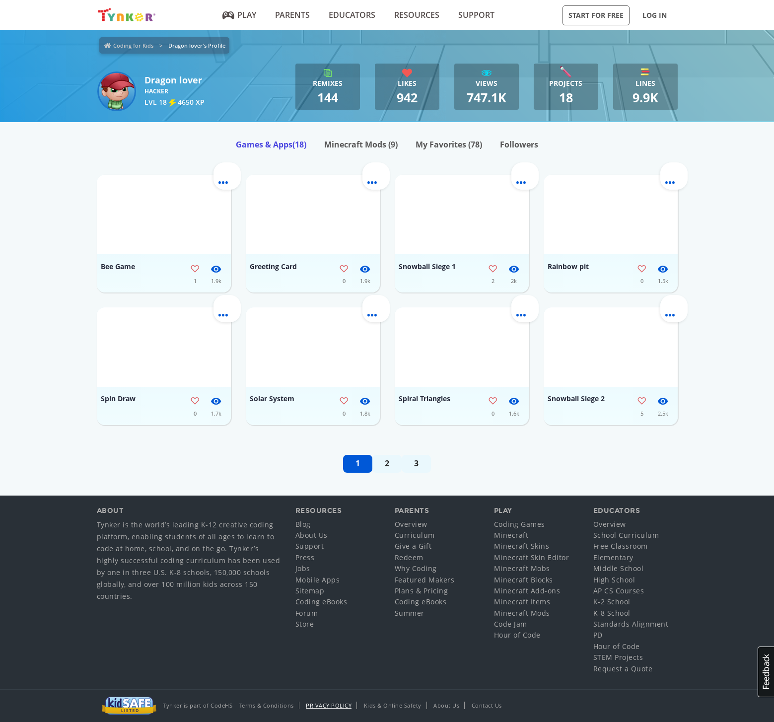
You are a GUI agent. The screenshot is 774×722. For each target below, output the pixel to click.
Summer (409, 613)
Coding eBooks (321, 601)
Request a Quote (623, 668)
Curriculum (415, 535)
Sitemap (310, 590)
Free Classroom (620, 546)
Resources (416, 14)
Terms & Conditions (266, 705)
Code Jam (510, 624)
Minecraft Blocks (523, 579)
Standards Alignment (631, 624)
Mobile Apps (317, 579)
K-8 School (612, 613)
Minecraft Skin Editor (531, 557)
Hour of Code (517, 635)
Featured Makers (425, 579)
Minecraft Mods (361, 144)
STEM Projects (618, 657)
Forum (306, 613)
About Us (311, 535)
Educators (352, 14)
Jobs (302, 568)
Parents (292, 14)
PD (598, 635)
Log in (654, 15)
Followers (519, 144)
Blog (303, 524)
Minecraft (511, 535)
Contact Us (487, 705)
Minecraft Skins (522, 546)
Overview (411, 524)
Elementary (613, 557)
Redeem (409, 557)
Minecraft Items (522, 601)
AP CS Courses (618, 590)
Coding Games (519, 524)
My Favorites (449, 144)
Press (305, 557)
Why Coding (416, 568)
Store (304, 624)
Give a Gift (413, 546)
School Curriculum (626, 535)
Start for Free (596, 15)
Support (476, 14)
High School (614, 579)
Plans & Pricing (421, 590)
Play (239, 15)
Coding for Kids (133, 45)
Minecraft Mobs (522, 568)
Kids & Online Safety (393, 705)
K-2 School (612, 601)
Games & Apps (271, 144)
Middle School (618, 568)
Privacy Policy (329, 705)
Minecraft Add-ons (527, 590)
